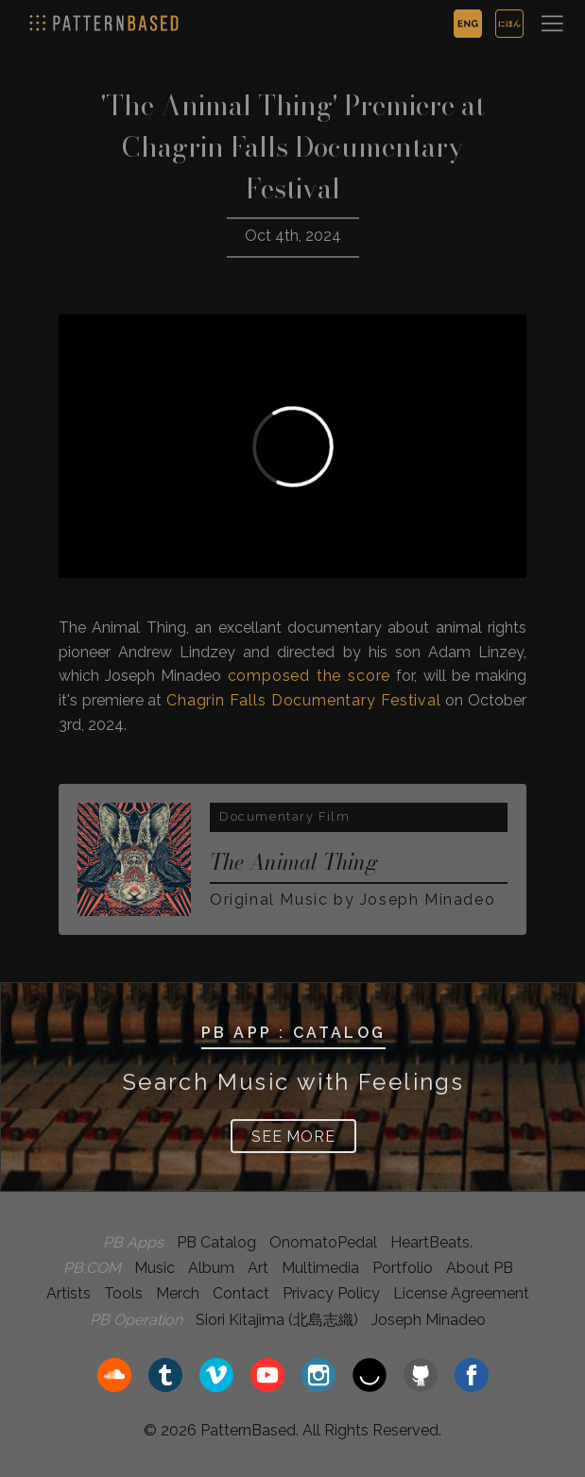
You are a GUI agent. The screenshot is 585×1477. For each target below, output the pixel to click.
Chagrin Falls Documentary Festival (303, 700)
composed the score (309, 676)
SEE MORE (293, 1137)
